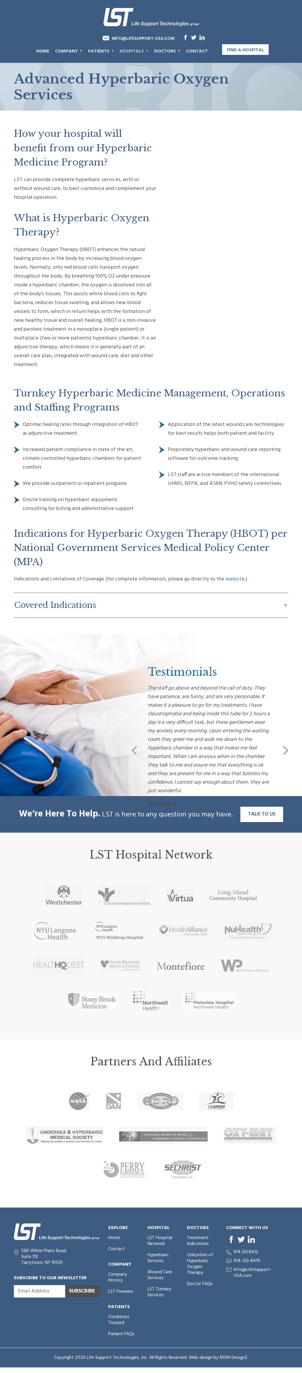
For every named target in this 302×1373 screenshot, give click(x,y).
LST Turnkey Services (159, 1292)
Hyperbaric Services (158, 1258)
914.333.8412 (246, 1252)
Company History (117, 1277)
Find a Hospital (245, 50)
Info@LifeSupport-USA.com (143, 38)
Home (42, 51)
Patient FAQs (121, 1334)
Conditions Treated (118, 1320)
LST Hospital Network (159, 1241)
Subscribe (82, 1291)
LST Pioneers (120, 1291)
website (235, 579)
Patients (101, 51)
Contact (197, 51)
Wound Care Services (159, 1275)
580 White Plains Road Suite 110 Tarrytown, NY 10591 (43, 1257)
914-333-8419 (247, 1261)
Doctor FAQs (200, 1284)
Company (68, 51)
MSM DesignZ (233, 1357)
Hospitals (134, 51)
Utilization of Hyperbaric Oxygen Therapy (200, 1264)
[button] (134, 750)
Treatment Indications (198, 1241)
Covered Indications (55, 605)
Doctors (167, 51)
